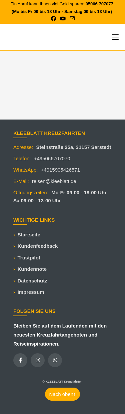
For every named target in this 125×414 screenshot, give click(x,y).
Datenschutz (32, 280)
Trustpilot (29, 257)
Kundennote (32, 269)
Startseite (29, 234)
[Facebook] (20, 360)
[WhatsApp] (55, 360)
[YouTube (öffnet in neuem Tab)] (63, 19)
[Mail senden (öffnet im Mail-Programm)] (71, 19)
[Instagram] (38, 360)
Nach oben (62, 394)
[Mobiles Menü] (115, 37)
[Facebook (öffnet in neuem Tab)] (53, 19)
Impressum (31, 292)
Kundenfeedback (38, 246)
